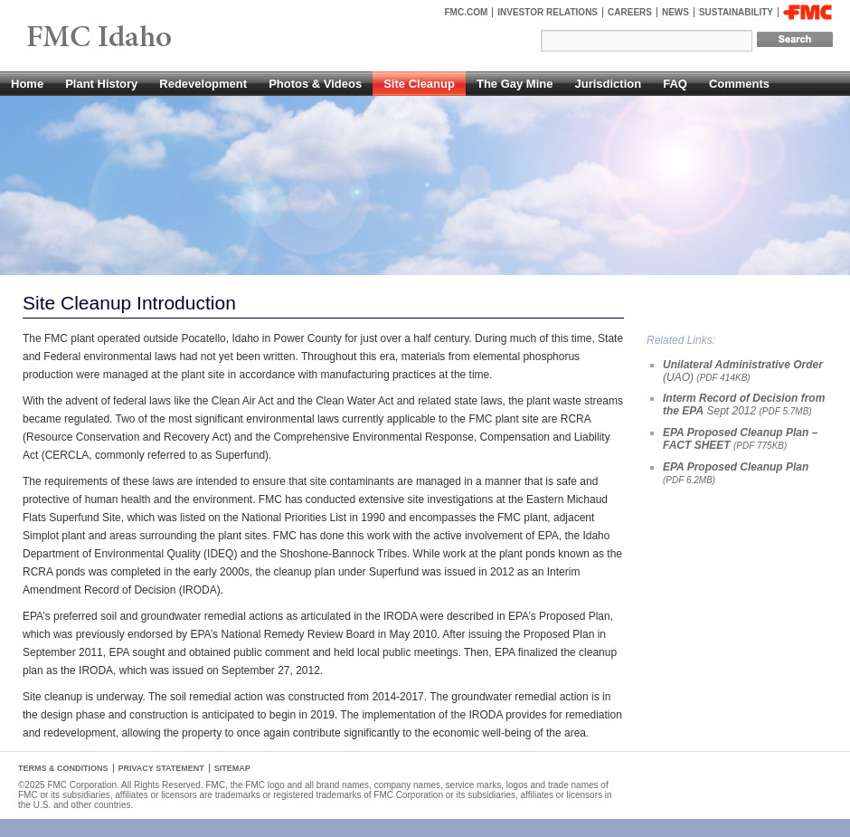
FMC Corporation (807, 12)
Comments (739, 83)
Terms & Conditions (63, 768)
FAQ (675, 83)
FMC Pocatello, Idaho (141, 38)
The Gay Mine (515, 83)
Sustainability (736, 12)
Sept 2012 (744, 404)
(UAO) (743, 371)
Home (27, 83)
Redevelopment (203, 83)
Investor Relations (547, 12)
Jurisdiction (607, 83)
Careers (630, 12)
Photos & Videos (315, 83)
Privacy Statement (161, 768)
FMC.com (466, 12)
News (675, 12)
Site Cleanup (419, 83)
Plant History (101, 83)
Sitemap (232, 768)
